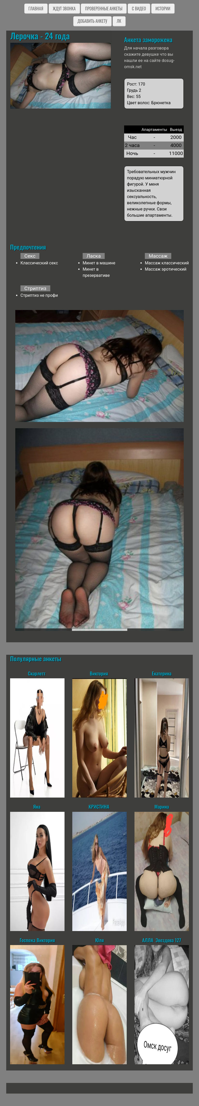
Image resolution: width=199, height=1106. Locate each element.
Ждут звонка (64, 8)
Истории (162, 8)
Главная (36, 8)
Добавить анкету (92, 21)
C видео (139, 8)
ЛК (119, 21)
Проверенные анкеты (103, 8)
